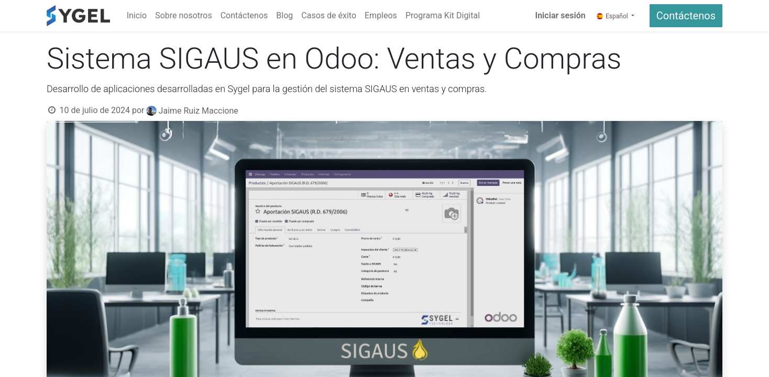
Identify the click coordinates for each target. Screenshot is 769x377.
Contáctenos (686, 15)
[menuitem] (137, 15)
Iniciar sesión (560, 15)
